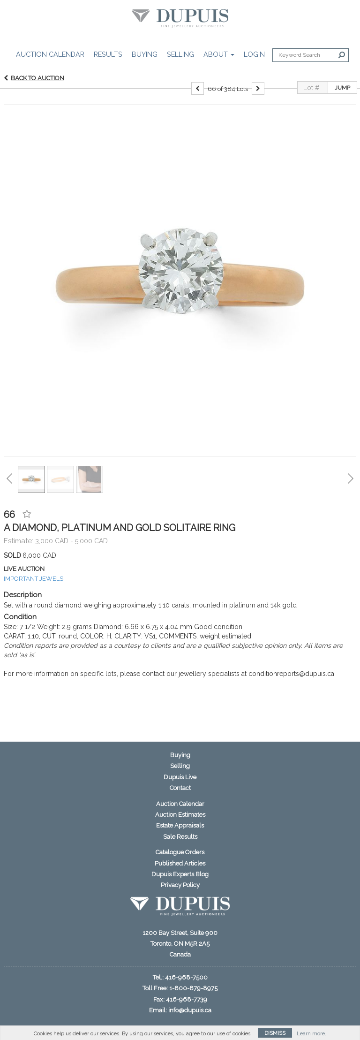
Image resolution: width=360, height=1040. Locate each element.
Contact (180, 787)
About (218, 54)
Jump (342, 97)
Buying (145, 54)
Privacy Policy (180, 884)
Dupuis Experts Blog (180, 874)
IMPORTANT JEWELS (33, 588)
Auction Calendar (50, 54)
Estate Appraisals (180, 825)
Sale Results (180, 836)
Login (254, 54)
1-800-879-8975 (193, 988)
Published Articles (180, 863)
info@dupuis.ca (189, 1010)
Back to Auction (37, 87)
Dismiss (274, 1033)
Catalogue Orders (180, 852)
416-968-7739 (186, 999)
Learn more (311, 1034)
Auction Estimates (180, 814)
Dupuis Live (180, 777)
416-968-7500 (186, 977)
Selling (180, 54)
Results (108, 54)
